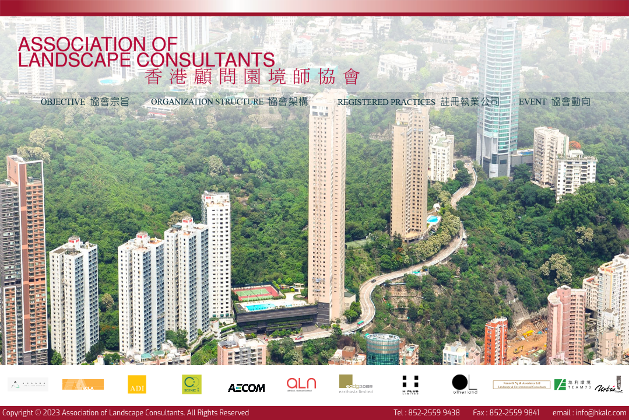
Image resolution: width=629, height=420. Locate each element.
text (204, 54)
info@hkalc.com (601, 413)
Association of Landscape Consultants (123, 413)
